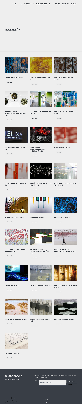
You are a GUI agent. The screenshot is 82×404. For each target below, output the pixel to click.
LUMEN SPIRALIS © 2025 (13, 77)
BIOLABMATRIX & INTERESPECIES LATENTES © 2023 (15, 113)
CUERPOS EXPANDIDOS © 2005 (16, 319)
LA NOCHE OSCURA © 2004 (64, 319)
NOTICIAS (57, 4)
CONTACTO (65, 4)
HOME (14, 4)
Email (35, 381)
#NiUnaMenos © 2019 (62, 147)
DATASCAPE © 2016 (37, 217)
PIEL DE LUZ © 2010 (12, 285)
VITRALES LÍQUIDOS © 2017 (15, 217)
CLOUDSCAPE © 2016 (62, 217)
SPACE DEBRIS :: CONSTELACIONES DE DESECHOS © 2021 (37, 149)
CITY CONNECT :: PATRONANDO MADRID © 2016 (16, 250)
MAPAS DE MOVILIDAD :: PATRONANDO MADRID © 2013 (65, 250)
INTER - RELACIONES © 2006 (40, 285)
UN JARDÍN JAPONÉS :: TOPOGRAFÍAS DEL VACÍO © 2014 (39, 251)
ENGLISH (74, 4)
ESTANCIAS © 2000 (12, 353)
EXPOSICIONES (29, 4)
